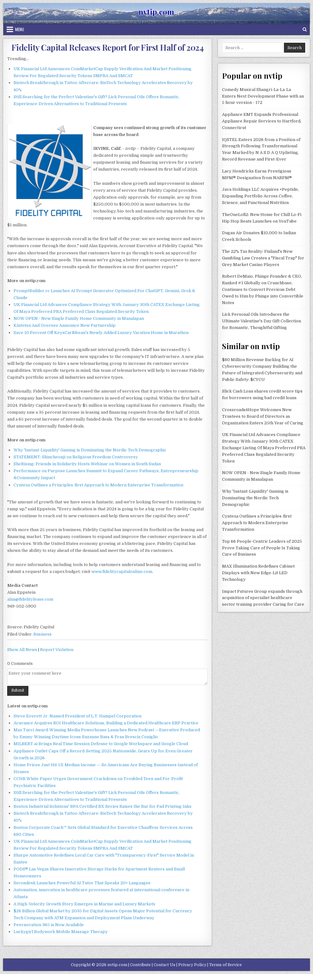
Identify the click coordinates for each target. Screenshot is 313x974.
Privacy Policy (192, 965)
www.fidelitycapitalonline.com (121, 571)
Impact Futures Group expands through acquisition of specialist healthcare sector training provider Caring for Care (263, 598)
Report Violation (56, 649)
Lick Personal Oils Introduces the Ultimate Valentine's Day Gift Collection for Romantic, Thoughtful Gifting (261, 321)
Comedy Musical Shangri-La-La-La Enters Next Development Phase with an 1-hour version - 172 (263, 96)
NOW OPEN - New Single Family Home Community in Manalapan (79, 318)
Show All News (22, 649)
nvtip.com (156, 12)
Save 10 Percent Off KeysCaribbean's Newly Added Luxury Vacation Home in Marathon (101, 332)
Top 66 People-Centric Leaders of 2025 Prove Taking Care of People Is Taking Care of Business (262, 548)
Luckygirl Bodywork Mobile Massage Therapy (61, 931)
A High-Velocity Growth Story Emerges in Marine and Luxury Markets (84, 904)
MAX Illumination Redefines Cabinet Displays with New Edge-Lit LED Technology (258, 573)
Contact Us (164, 965)
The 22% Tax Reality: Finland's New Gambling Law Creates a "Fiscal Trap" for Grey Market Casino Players (263, 258)
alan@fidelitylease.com (30, 599)
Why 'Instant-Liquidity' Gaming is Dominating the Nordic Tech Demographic (90, 450)
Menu (19, 29)
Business (42, 634)
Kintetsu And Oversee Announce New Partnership (65, 325)
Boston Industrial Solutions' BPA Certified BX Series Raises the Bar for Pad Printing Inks (102, 806)
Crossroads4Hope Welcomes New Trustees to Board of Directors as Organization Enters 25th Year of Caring (262, 416)
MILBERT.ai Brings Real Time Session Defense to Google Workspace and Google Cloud (101, 743)
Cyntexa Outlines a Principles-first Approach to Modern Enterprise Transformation (98, 485)
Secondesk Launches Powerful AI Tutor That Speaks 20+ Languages (82, 883)
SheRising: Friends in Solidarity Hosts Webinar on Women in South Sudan (87, 464)
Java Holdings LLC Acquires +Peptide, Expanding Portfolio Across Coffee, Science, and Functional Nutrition (260, 196)
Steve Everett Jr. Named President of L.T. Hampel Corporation (77, 716)
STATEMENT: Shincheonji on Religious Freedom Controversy (76, 457)
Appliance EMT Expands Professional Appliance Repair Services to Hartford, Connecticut (261, 121)
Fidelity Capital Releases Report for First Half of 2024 (107, 47)
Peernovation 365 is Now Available (49, 924)
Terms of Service (225, 965)
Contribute (140, 965)
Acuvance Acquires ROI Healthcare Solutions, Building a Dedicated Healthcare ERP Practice (106, 723)
